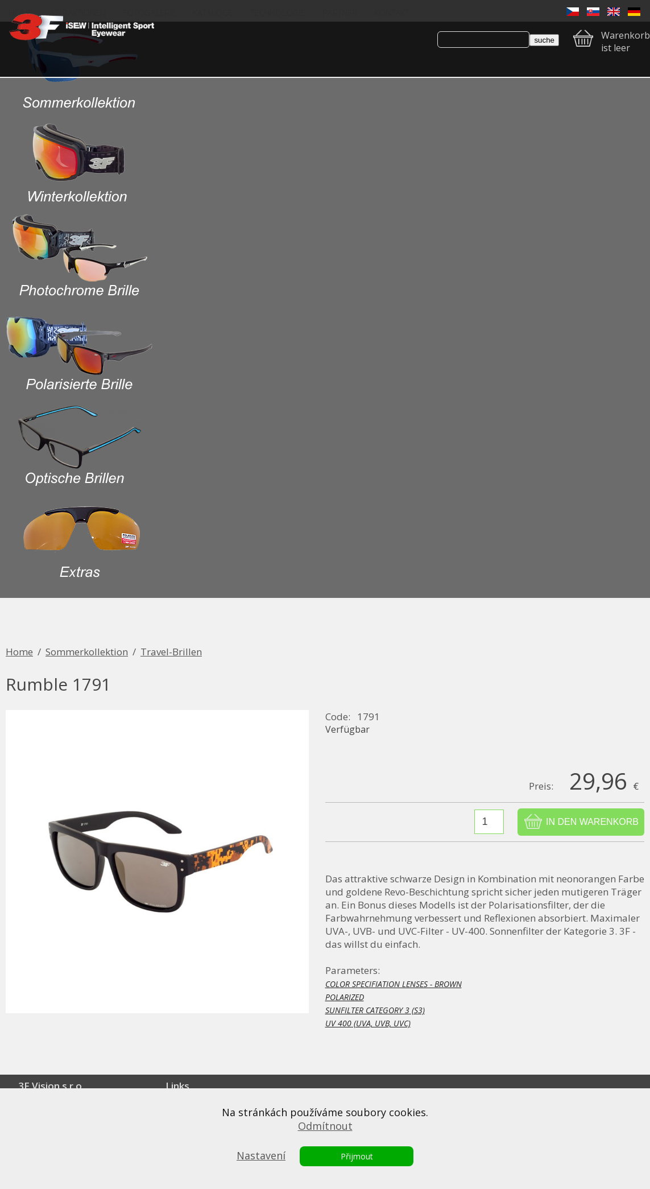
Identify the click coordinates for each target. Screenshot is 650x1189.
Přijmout (357, 1156)
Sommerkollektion (86, 651)
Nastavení (261, 1155)
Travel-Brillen (171, 651)
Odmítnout (325, 1126)
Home (19, 651)
